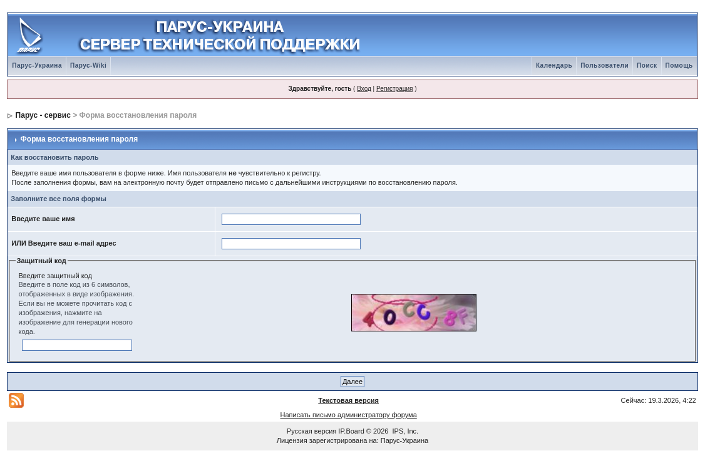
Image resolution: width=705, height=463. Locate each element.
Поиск (647, 65)
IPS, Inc (405, 431)
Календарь (554, 65)
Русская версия (311, 431)
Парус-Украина (37, 65)
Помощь (679, 65)
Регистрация (394, 88)
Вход (364, 88)
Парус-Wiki (88, 65)
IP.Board (351, 431)
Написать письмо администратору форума (348, 415)
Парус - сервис (43, 115)
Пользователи (604, 65)
